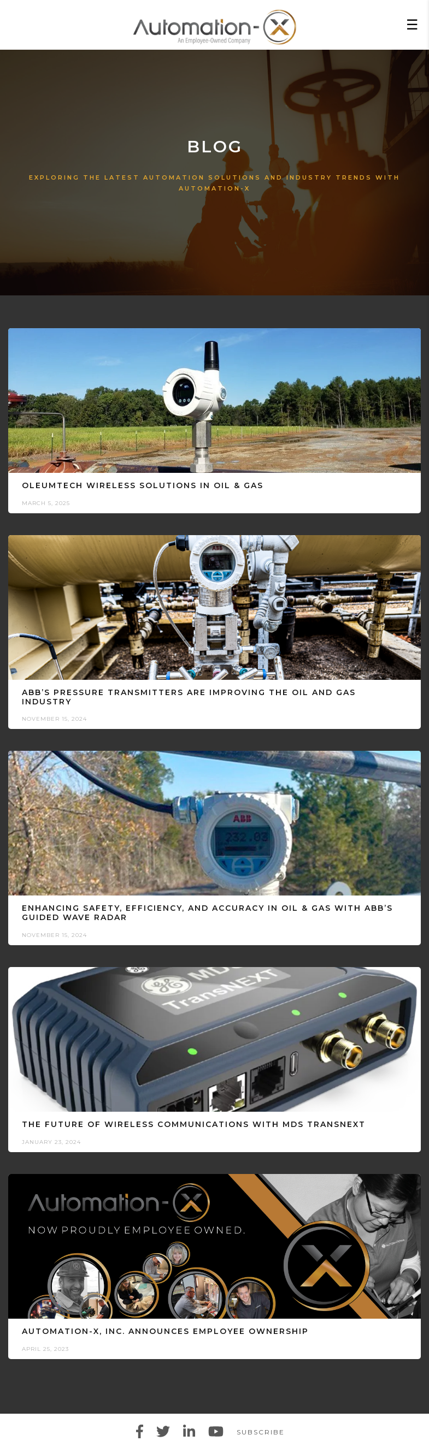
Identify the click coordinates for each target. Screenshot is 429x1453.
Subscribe (261, 1432)
